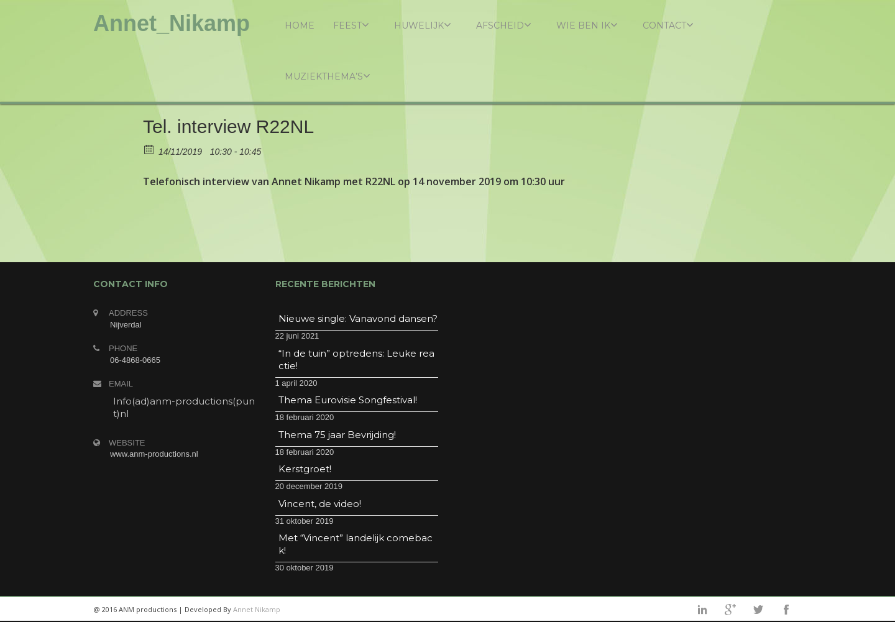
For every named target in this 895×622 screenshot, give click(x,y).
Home (299, 25)
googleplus (730, 609)
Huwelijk (422, 25)
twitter (758, 609)
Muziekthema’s (327, 76)
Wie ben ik (587, 25)
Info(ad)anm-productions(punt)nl (184, 407)
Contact (668, 25)
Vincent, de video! (319, 504)
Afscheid (503, 25)
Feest (351, 25)
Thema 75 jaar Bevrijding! (337, 435)
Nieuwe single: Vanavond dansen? (358, 318)
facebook (786, 609)
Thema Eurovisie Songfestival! (347, 400)
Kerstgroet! (304, 469)
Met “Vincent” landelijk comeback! (355, 544)
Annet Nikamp (256, 609)
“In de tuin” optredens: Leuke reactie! (356, 359)
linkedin (702, 609)
